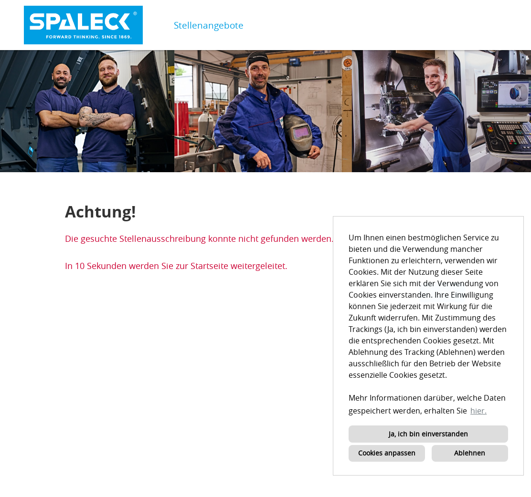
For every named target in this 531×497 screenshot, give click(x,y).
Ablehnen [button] (469, 452)
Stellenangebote (209, 25)
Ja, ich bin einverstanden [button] (428, 433)
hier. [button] (478, 410)
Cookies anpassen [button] (386, 452)
